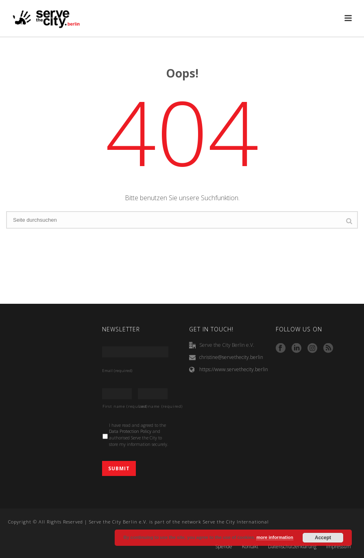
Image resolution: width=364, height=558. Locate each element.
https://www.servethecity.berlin (233, 369)
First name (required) (117, 406)
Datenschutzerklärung (292, 546)
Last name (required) (153, 406)
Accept (323, 538)
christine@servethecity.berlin (231, 357)
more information (274, 537)
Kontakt (250, 546)
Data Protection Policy (130, 431)
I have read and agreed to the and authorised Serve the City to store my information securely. (138, 434)
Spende (223, 546)
